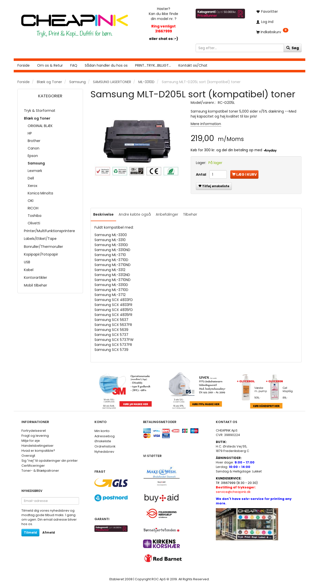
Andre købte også (135, 214)
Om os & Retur (50, 65)
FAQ (73, 65)
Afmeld (48, 532)
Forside (23, 65)
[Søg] (293, 48)
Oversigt (28, 455)
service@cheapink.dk (236, 489)
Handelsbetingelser (37, 445)
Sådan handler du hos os (106, 65)
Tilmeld (30, 532)
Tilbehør (190, 214)
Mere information (206, 123)
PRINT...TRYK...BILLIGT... (153, 65)
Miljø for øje (30, 441)
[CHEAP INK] (74, 23)
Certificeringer (33, 465)
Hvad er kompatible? (38, 450)
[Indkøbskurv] (277, 32)
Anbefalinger (167, 214)
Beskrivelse (103, 214)
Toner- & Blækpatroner (40, 470)
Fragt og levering (35, 436)
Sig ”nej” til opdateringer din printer (49, 460)
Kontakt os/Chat (192, 65)
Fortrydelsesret (33, 431)
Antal (201, 174)
